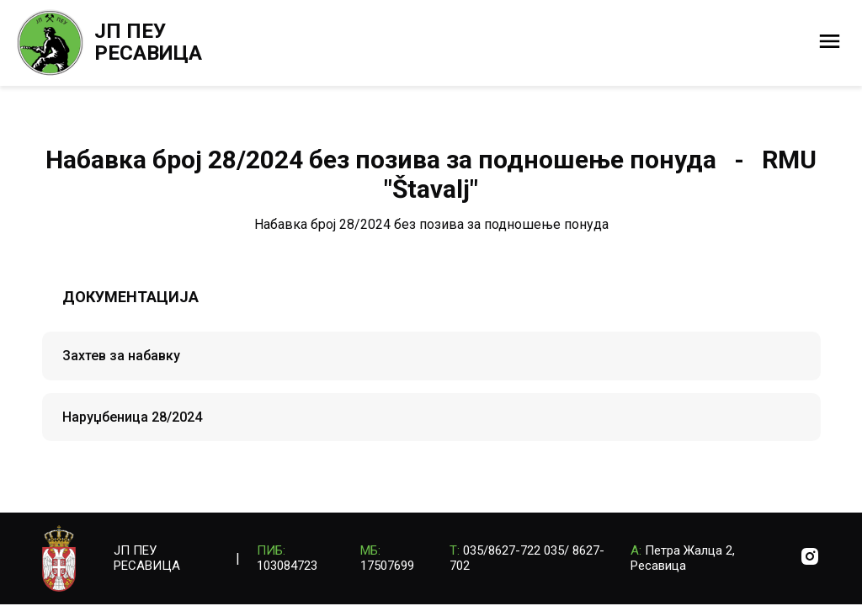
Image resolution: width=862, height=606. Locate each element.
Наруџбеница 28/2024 (132, 417)
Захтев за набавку (121, 356)
